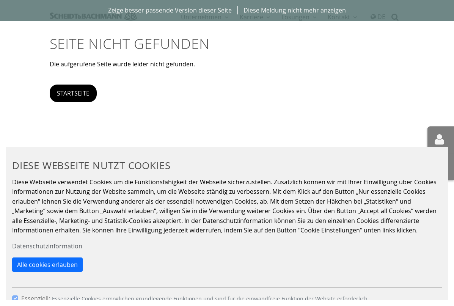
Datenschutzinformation (47, 246)
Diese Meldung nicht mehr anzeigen (294, 10)
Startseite (73, 93)
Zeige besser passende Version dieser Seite (170, 10)
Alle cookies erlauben (47, 264)
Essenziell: (35, 298)
